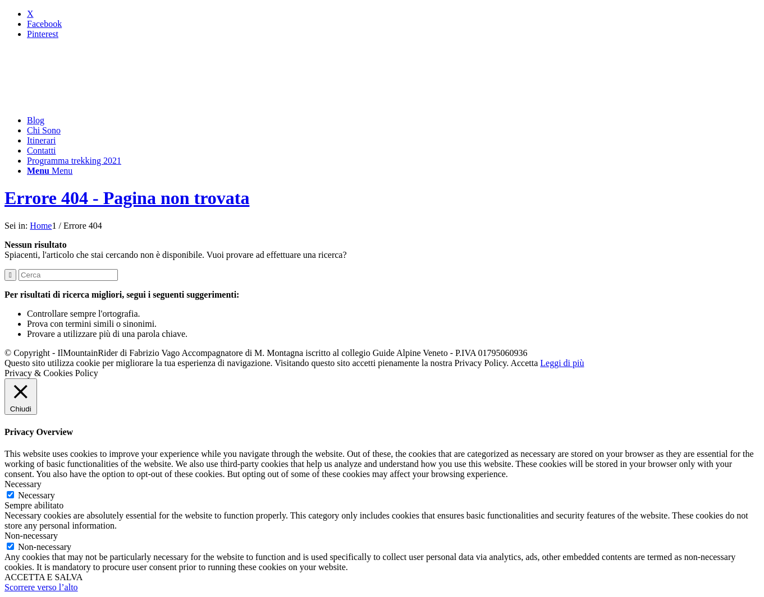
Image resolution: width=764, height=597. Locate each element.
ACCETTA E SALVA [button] (43, 577)
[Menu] (49, 170)
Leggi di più (562, 363)
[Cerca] (68, 275)
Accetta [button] (524, 363)
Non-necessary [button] (31, 535)
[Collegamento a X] (30, 13)
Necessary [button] (23, 484)
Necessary (36, 495)
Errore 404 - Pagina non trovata (126, 198)
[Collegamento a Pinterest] (42, 34)
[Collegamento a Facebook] (44, 24)
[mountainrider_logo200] (88, 101)
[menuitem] (393, 120)
